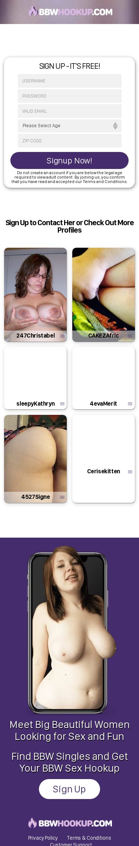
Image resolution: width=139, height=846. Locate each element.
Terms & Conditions (89, 775)
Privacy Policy (43, 775)
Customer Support (71, 782)
